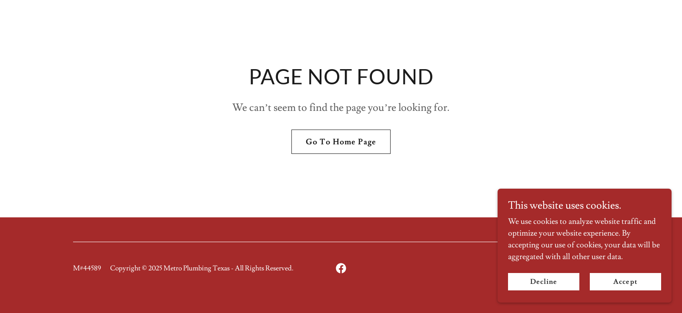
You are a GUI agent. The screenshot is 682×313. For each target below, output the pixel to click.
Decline (543, 281)
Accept (625, 281)
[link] (341, 268)
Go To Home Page (341, 142)
